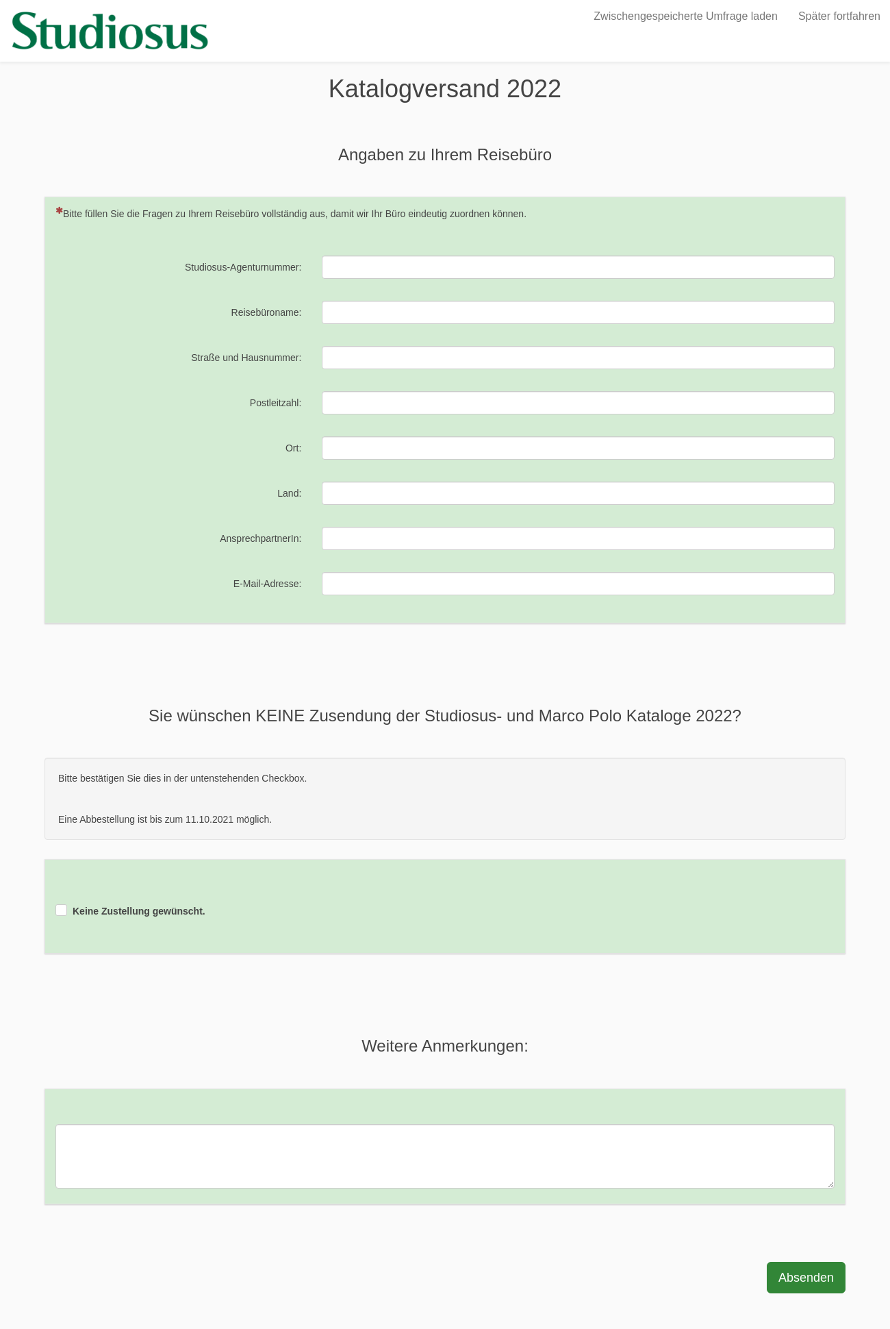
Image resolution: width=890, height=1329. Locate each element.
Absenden (806, 1277)
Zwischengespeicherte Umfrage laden (686, 16)
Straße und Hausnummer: (246, 357)
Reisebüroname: (266, 312)
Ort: (293, 448)
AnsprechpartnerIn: (260, 538)
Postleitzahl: (275, 402)
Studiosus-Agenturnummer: (243, 267)
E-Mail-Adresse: (267, 583)
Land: (289, 493)
